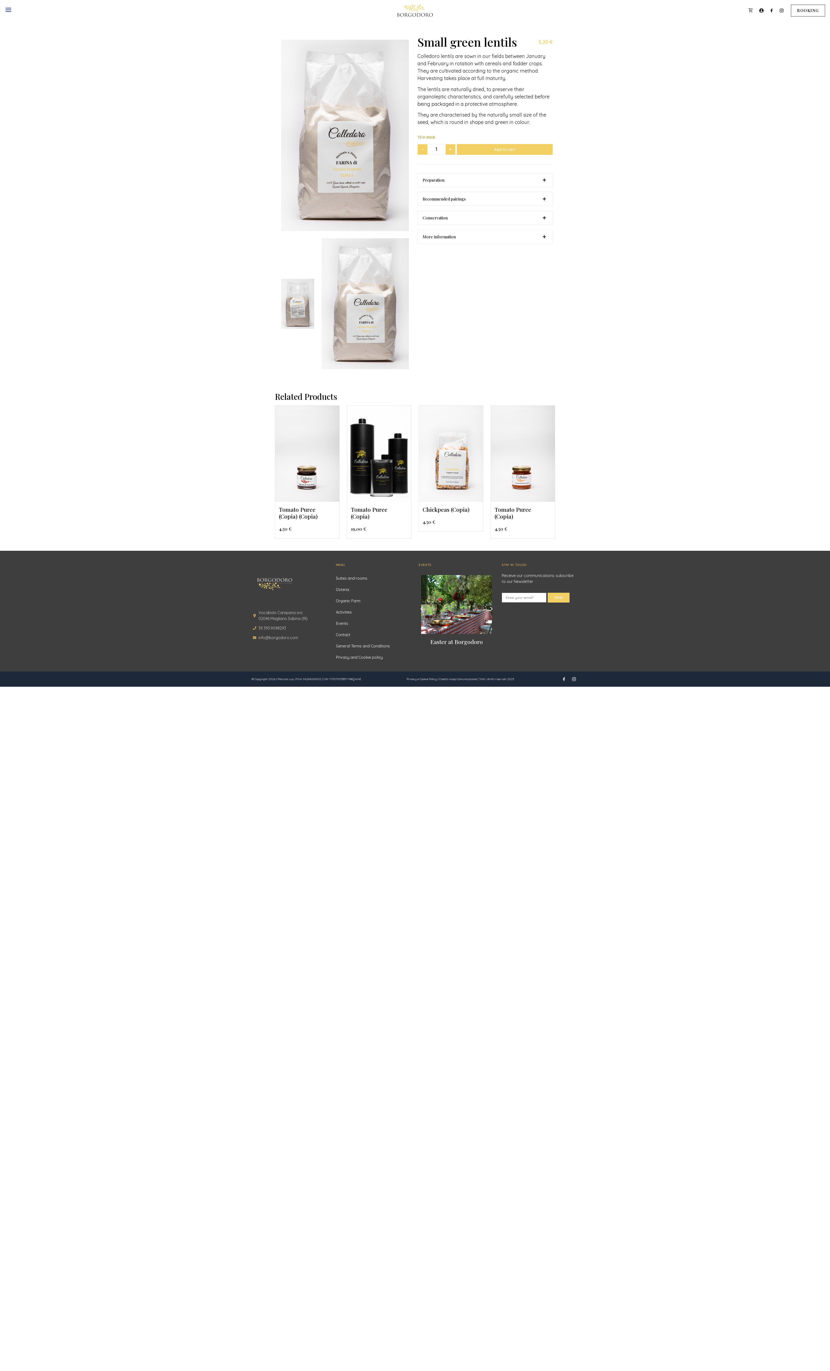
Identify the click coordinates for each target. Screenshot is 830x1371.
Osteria (342, 589)
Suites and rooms (351, 578)
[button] (485, 180)
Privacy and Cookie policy (359, 657)
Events (342, 623)
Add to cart (504, 149)
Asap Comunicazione (463, 679)
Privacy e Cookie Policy (422, 679)
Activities (344, 612)
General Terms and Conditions (363, 646)
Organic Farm (348, 600)
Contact (343, 634)
